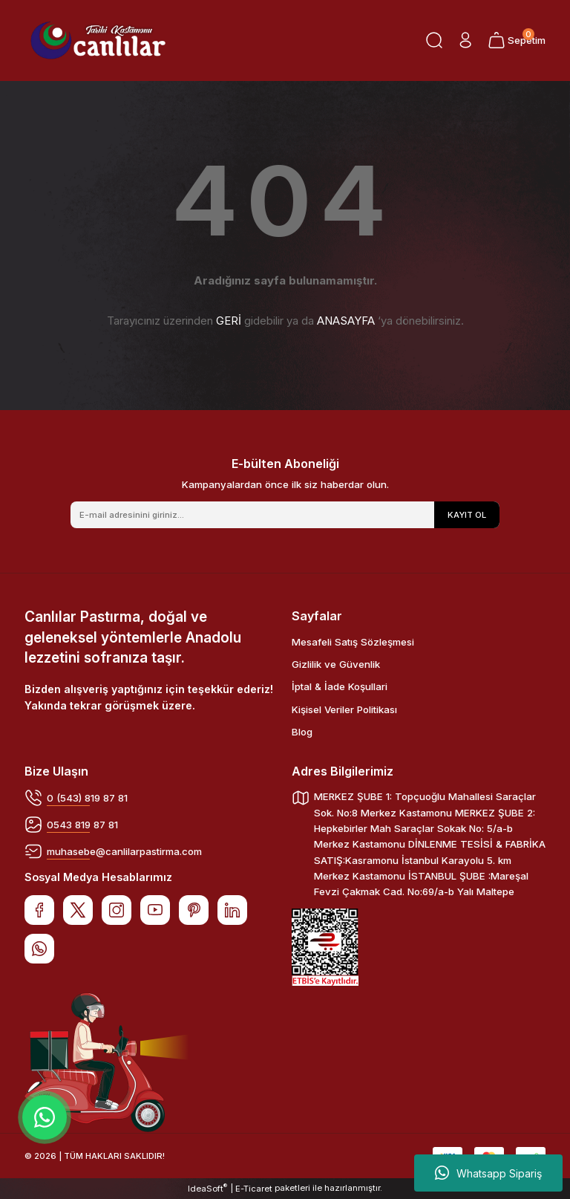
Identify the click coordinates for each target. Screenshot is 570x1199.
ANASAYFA (346, 320)
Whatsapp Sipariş (488, 1173)
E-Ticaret (253, 1188)
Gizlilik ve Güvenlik (336, 664)
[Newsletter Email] (285, 514)
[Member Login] (465, 40)
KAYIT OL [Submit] (467, 515)
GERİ (228, 320)
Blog (302, 732)
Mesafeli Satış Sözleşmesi (353, 642)
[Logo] (97, 40)
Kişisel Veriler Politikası (344, 709)
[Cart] (517, 40)
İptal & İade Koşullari (339, 686)
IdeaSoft (207, 1188)
